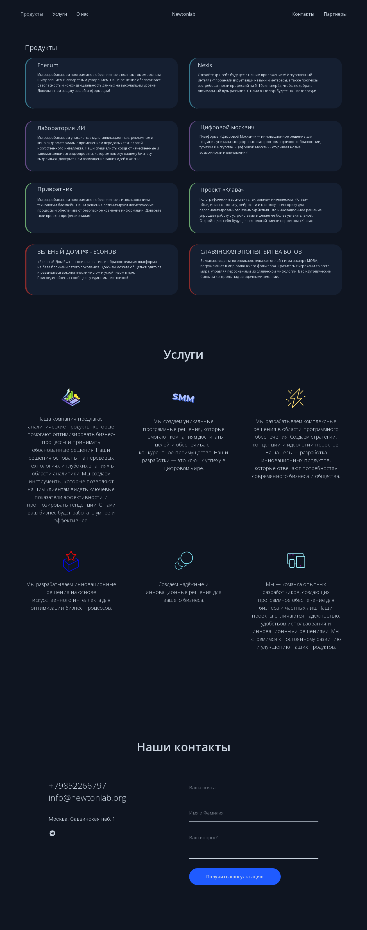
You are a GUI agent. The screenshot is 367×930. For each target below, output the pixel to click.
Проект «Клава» (222, 189)
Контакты (303, 14)
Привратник (55, 189)
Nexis (205, 65)
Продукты (32, 14)
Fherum (47, 65)
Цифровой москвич (227, 127)
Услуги (60, 14)
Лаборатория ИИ (61, 128)
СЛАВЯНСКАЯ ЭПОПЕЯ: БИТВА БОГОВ (251, 251)
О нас (82, 14)
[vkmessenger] (52, 833)
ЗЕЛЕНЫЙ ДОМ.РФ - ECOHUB (76, 251)
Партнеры (335, 14)
